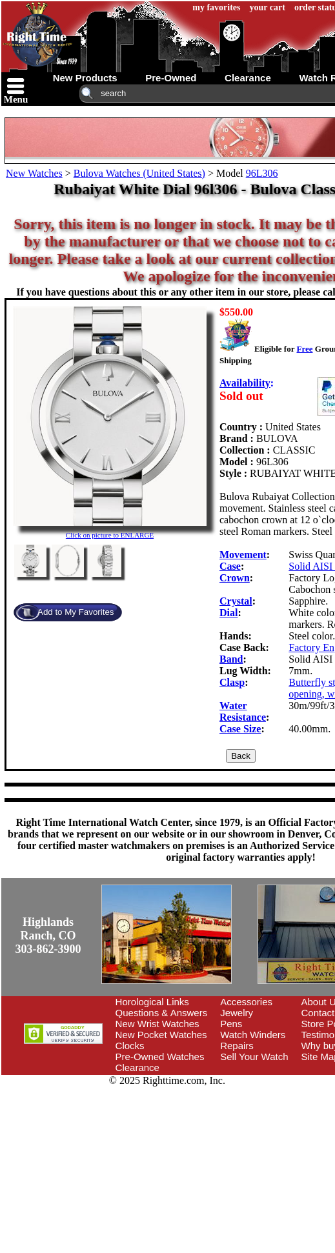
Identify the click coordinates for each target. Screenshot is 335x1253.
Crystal (235, 601)
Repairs (237, 1045)
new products (85, 77)
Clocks (130, 1045)
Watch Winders (252, 1034)
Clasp (232, 682)
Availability (244, 382)
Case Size (240, 728)
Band (231, 659)
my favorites (216, 7)
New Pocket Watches (161, 1034)
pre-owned (170, 77)
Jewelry (236, 1012)
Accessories (246, 1001)
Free (304, 349)
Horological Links (152, 1001)
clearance (248, 77)
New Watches (34, 173)
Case (230, 566)
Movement (243, 554)
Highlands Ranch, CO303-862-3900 (48, 936)
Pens (231, 1023)
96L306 (262, 173)
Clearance (137, 1067)
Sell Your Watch (254, 1056)
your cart (267, 7)
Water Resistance (242, 711)
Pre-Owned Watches (160, 1056)
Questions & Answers (162, 1012)
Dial (228, 612)
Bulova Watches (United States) (139, 173)
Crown (234, 577)
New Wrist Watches (157, 1023)
